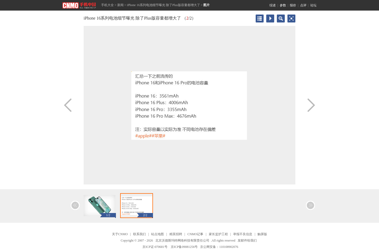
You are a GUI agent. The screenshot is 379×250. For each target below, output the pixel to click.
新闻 (120, 5)
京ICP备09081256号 (184, 247)
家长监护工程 (218, 234)
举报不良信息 (242, 234)
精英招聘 (175, 234)
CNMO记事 (195, 234)
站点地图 (157, 234)
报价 (293, 5)
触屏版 (262, 234)
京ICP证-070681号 (155, 247)
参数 (283, 5)
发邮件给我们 (247, 240)
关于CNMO (120, 234)
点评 (303, 5)
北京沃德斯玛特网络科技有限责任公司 (182, 240)
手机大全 (107, 5)
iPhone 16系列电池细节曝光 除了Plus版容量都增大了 (163, 5)
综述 (272, 5)
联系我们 (139, 234)
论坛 (313, 5)
